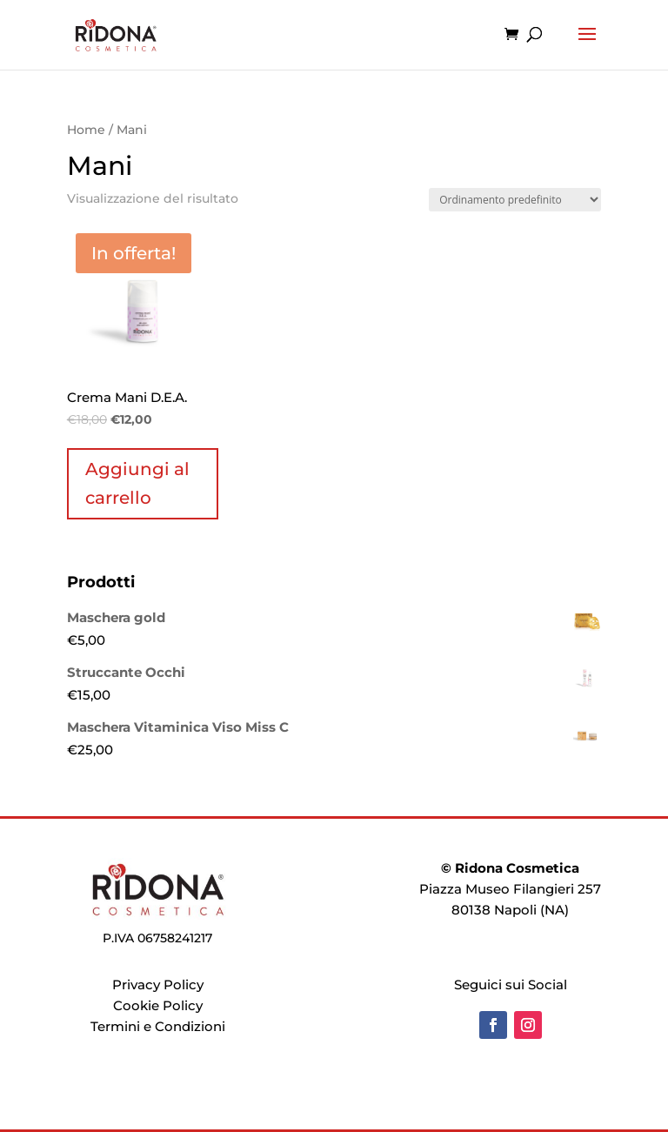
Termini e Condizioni (157, 1026)
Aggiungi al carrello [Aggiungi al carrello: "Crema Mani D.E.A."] (137, 483)
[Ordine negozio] (515, 199)
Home (86, 130)
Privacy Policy (158, 984)
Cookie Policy (158, 1005)
